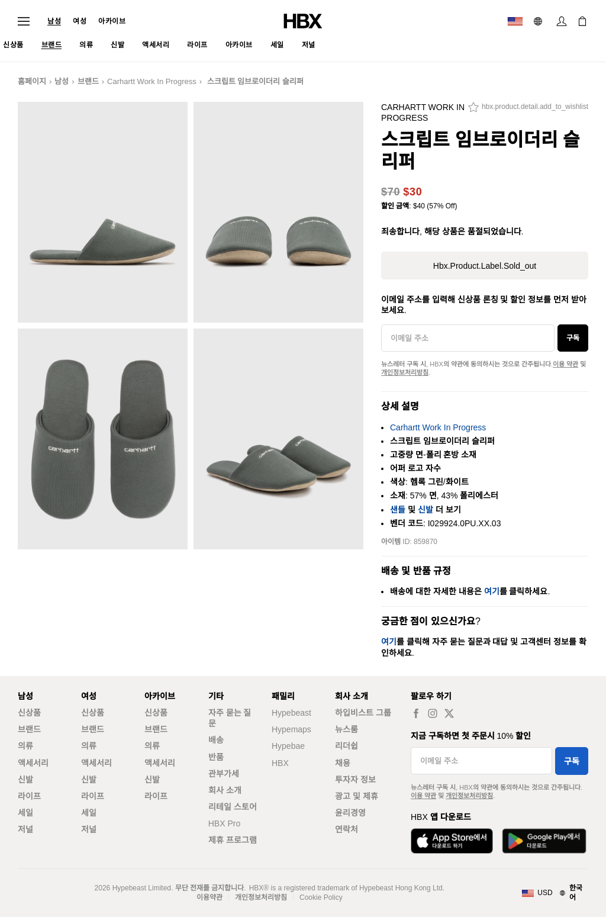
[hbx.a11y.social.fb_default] (416, 713)
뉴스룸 (346, 729)
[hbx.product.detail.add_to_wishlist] (528, 110)
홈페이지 (32, 81)
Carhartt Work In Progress (151, 81)
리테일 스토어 (232, 807)
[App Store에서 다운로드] (452, 841)
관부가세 (223, 773)
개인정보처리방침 (404, 372)
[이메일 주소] (468, 338)
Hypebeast (291, 712)
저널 (25, 829)
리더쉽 (346, 746)
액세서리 (33, 763)
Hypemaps (291, 729)
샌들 (397, 509)
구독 (572, 338)
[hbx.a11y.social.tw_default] (449, 713)
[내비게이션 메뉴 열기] (24, 21)
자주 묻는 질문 (230, 718)
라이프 (29, 796)
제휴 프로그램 (232, 840)
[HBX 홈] (303, 20)
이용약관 (209, 897)
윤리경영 (350, 813)
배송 (216, 740)
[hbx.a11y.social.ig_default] (432, 713)
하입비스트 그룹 (363, 712)
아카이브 (111, 21)
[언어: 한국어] (539, 21)
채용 (342, 763)
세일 (25, 813)
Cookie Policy (321, 897)
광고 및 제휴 (356, 796)
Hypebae (288, 746)
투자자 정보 (355, 779)
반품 (216, 757)
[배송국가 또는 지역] (515, 21)
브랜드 (88, 81)
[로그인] (562, 21)
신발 (425, 509)
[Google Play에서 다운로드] (544, 841)
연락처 (346, 829)
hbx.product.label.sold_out (484, 266)
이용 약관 (565, 364)
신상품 (29, 712)
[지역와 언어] (554, 893)
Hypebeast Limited (141, 888)
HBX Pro (224, 823)
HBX (280, 763)
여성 (79, 21)
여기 (491, 591)
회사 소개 (224, 790)
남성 (54, 21)
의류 (25, 746)
